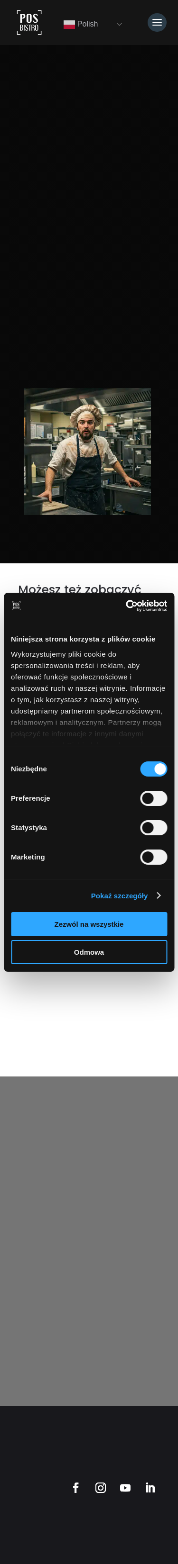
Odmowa (89, 952)
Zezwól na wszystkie (89, 924)
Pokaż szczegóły (119, 896)
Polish (81, 24)
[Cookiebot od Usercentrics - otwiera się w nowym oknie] (126, 606)
